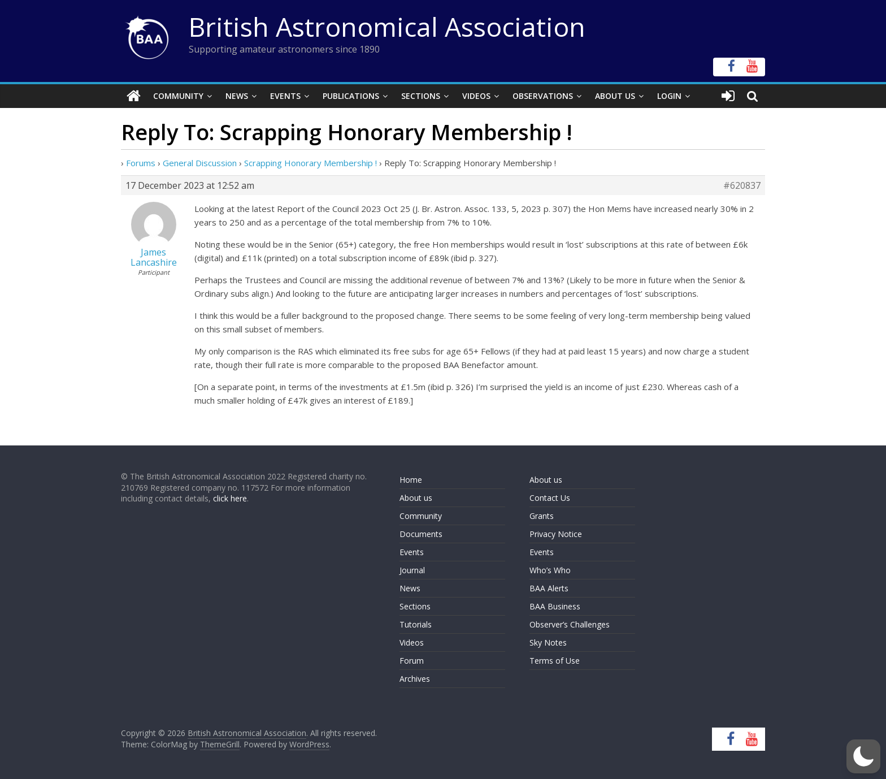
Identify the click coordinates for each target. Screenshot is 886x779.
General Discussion (200, 162)
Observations (543, 95)
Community (178, 95)
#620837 (742, 185)
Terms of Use (554, 660)
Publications (351, 95)
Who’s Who (550, 570)
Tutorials (415, 624)
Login (669, 95)
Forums (140, 162)
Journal (412, 570)
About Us (615, 95)
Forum (411, 660)
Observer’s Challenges (569, 624)
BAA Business (554, 606)
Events (285, 95)
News (236, 95)
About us (415, 497)
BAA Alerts (548, 588)
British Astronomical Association (387, 26)
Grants (541, 515)
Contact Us (549, 497)
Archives (414, 678)
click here (230, 498)
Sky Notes (548, 642)
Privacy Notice (555, 534)
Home (410, 479)
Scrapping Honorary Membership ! (310, 162)
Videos (476, 95)
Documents (420, 534)
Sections (420, 95)
